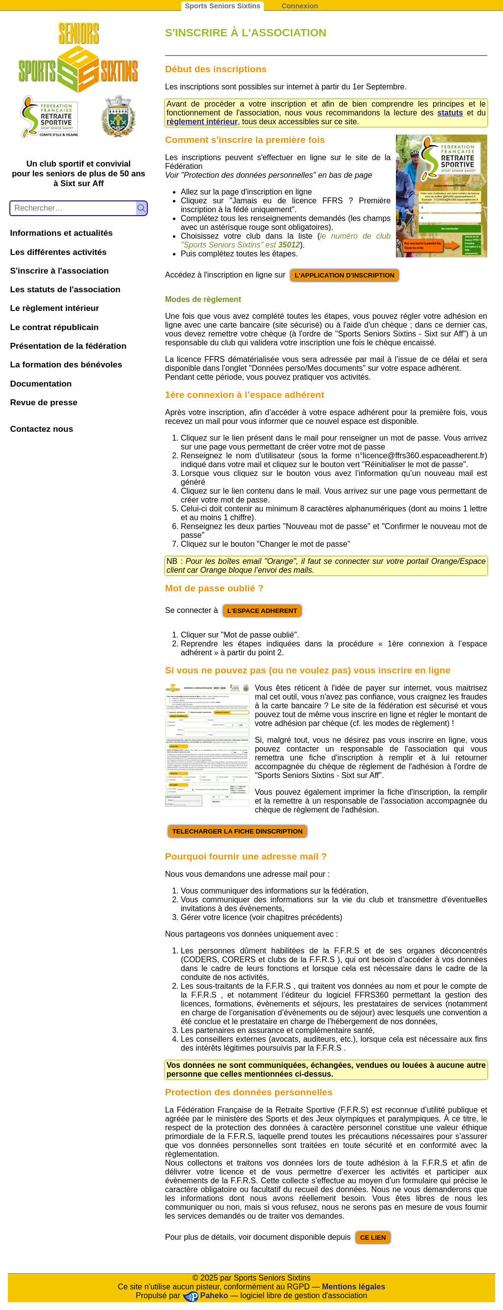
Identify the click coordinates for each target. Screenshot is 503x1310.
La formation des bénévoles (66, 364)
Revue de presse (43, 402)
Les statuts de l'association (65, 289)
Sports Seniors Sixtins (222, 6)
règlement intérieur (202, 121)
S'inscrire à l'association (59, 271)
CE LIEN (373, 1237)
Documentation (41, 384)
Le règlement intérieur (54, 308)
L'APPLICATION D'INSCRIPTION (344, 275)
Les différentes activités (58, 252)
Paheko (214, 1295)
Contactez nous (41, 429)
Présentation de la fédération (68, 346)
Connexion (299, 6)
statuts (450, 113)
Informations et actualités (61, 233)
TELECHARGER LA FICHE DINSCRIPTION (237, 831)
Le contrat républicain (54, 327)
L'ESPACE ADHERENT (262, 610)
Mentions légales (353, 1286)
